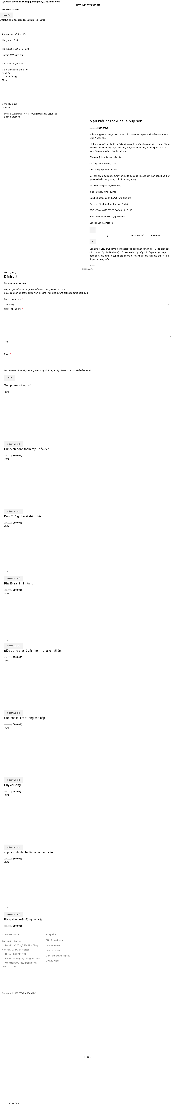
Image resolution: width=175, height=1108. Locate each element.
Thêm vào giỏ (137, 236)
